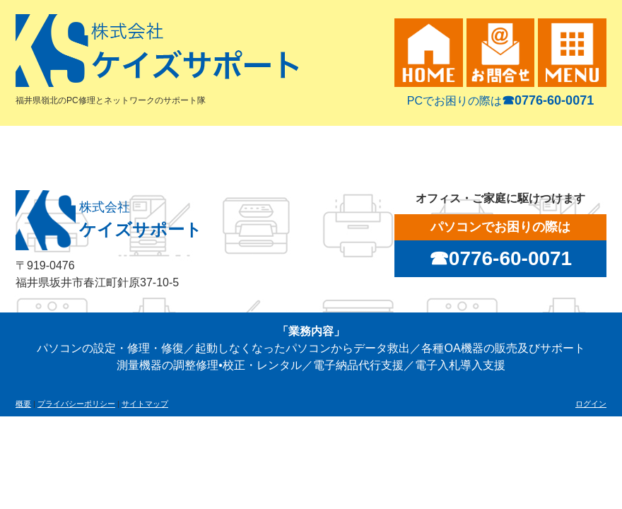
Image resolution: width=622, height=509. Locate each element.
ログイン (590, 403)
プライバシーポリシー (76, 403)
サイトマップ (145, 403)
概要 (23, 403)
